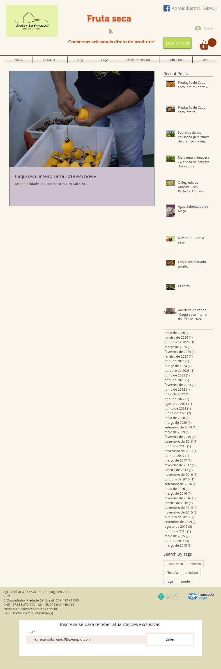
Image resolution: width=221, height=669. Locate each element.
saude (185, 581)
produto (192, 572)
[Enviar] (170, 639)
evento (196, 564)
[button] (207, 44)
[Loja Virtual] (177, 43)
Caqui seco (174, 564)
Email (29, 632)
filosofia (172, 572)
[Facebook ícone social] (166, 8)
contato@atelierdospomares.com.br (30, 609)
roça (169, 581)
